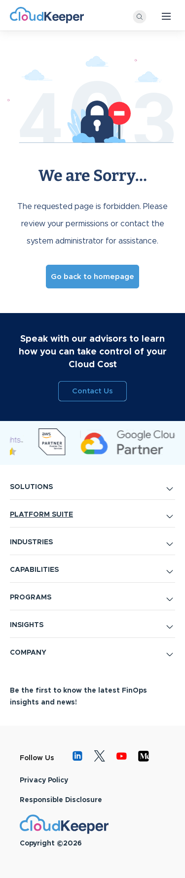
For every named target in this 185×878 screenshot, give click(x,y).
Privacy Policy (44, 780)
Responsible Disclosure (61, 800)
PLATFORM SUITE (41, 514)
